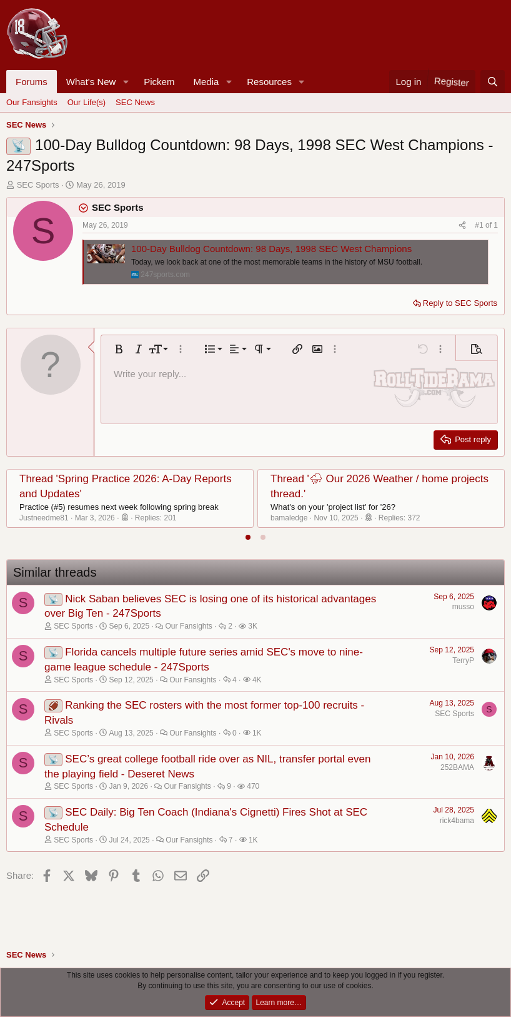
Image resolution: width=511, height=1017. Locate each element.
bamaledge (288, 518)
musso (463, 606)
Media (206, 81)
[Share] (462, 225)
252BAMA (457, 767)
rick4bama (457, 820)
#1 (480, 225)
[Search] (492, 81)
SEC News (135, 102)
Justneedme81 (44, 518)
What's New (91, 81)
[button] (125, 81)
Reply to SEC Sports (460, 303)
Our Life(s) (86, 102)
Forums (31, 81)
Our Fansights (31, 102)
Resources (269, 81)
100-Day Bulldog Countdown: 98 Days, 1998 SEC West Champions (271, 248)
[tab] (248, 537)
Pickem (159, 81)
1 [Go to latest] (496, 225)
